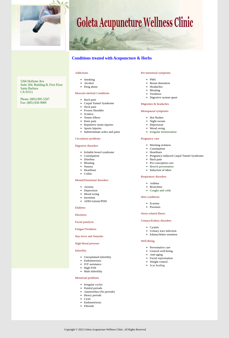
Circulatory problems (88, 138)
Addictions (81, 72)
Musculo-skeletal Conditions (92, 93)
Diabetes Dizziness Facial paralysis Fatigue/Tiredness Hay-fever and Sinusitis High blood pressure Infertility (89, 229)
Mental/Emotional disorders (91, 180)
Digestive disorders (86, 145)
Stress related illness (153, 213)
